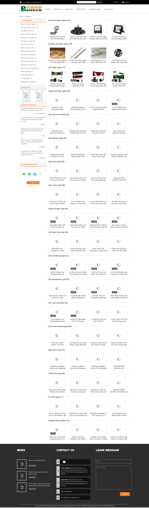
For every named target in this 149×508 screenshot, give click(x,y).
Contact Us (108, 9)
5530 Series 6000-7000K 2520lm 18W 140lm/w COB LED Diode (57, 392)
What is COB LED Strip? (37, 460)
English (127, 2)
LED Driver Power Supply (28, 68)
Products (56, 9)
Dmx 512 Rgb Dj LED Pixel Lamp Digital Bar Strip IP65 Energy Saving (98, 180)
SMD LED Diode (26, 71)
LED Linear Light (26, 48)
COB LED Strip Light (27, 51)
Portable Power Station (27, 82)
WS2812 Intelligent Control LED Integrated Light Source (78, 368)
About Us (69, 9)
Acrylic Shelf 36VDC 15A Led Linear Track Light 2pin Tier (98, 203)
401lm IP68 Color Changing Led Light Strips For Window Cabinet (98, 250)
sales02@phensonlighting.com (32, 2)
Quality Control (95, 9)
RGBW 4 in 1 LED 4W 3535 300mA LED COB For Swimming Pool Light (98, 392)
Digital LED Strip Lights (28, 34)
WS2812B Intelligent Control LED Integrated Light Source (98, 368)
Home (47, 9)
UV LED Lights (25, 78)
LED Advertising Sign (27, 58)
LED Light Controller (27, 65)
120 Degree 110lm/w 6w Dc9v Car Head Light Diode (78, 392)
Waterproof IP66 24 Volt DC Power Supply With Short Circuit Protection (119, 345)
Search (99, 2)
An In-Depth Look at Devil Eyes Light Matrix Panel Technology (39, 484)
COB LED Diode (26, 75)
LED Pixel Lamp (25, 44)
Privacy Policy (39, 506)
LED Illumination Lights (28, 24)
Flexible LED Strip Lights (28, 27)
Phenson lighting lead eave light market (38, 473)
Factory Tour (81, 9)
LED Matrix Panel (26, 31)
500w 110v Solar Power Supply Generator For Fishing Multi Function (57, 439)
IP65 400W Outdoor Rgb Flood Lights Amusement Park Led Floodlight (119, 298)
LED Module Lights (26, 41)
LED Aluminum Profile (27, 37)
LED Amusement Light (27, 61)
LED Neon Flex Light (27, 54)
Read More (32, 466)
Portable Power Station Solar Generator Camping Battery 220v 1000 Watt (98, 439)
